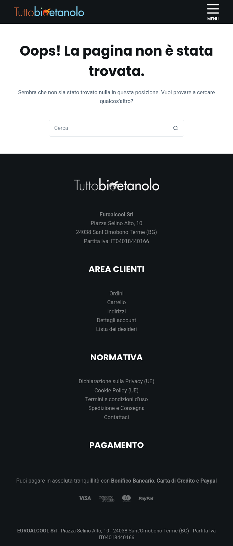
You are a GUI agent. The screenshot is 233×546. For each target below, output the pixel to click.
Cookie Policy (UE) (116, 390)
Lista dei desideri (116, 329)
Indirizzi (116, 311)
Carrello (116, 302)
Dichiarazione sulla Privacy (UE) (116, 381)
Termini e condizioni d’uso (116, 399)
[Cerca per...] (108, 128)
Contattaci (116, 417)
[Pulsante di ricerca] (175, 128)
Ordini (116, 293)
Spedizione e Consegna (116, 408)
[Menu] (213, 12)
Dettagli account (116, 320)
